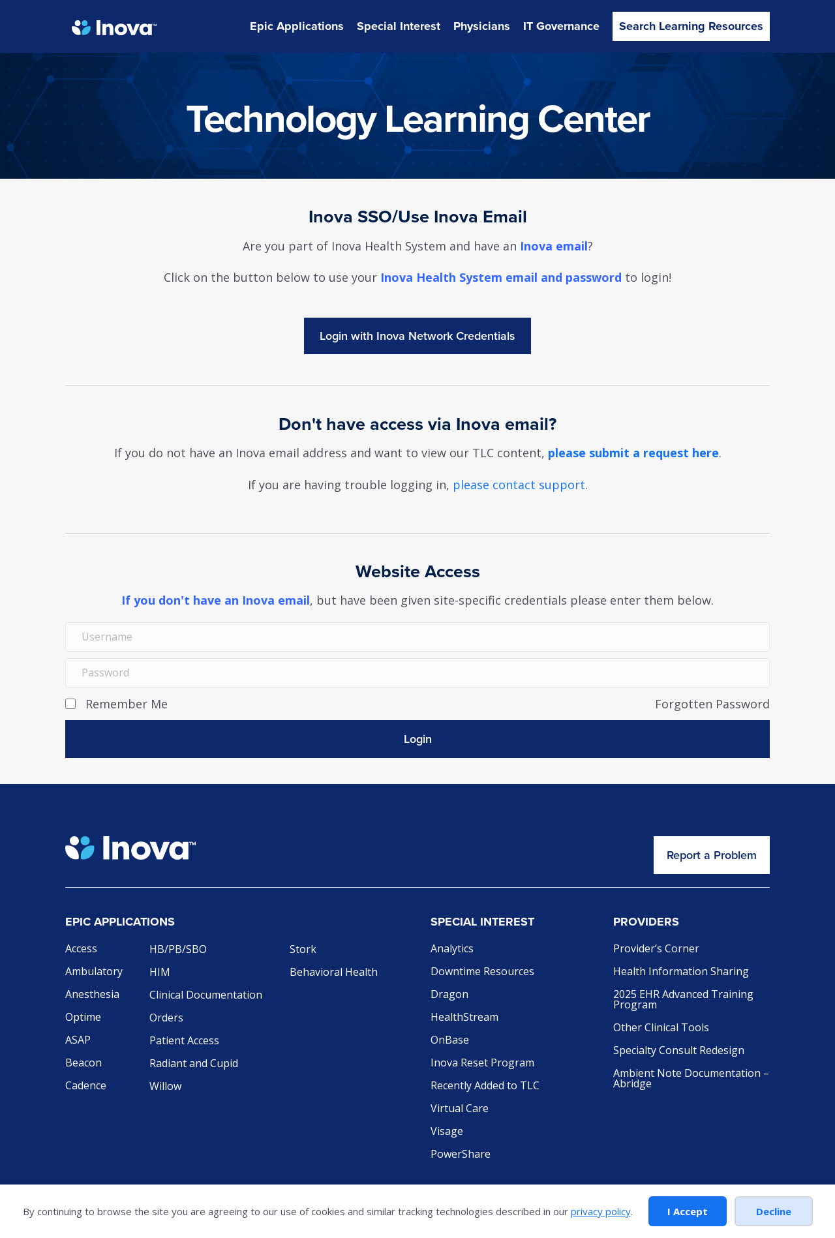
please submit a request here (633, 452)
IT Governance (561, 26)
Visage (447, 1132)
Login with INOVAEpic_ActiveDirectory (417, 335)
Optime (83, 1018)
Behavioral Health (334, 973)
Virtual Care (460, 1109)
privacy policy (601, 1211)
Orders (166, 1018)
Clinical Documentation (205, 995)
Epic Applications (297, 26)
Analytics (452, 949)
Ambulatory (94, 972)
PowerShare (461, 1155)
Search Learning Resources (691, 26)
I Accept (687, 1211)
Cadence (85, 1086)
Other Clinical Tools (661, 1028)
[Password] (417, 672)
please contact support (519, 484)
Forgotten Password (712, 704)
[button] (417, 739)
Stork (303, 950)
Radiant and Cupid (193, 1064)
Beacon (83, 1063)
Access (81, 949)
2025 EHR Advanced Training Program (683, 1000)
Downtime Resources (482, 972)
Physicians (481, 26)
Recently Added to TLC (485, 1086)
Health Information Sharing (681, 972)
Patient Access (184, 1041)
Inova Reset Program (482, 1063)
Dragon (449, 995)
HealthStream (464, 1018)
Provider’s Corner (656, 949)
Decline (773, 1211)
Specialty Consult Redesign (678, 1051)
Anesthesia (92, 995)
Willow (165, 1087)
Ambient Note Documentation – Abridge (691, 1079)
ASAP (78, 1040)
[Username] (417, 637)
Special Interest (398, 26)
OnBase (450, 1040)
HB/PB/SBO (178, 950)
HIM (159, 973)
